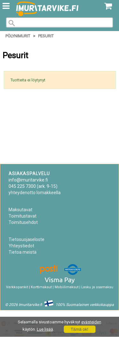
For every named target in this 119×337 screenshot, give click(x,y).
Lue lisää (45, 329)
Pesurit (46, 36)
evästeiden (91, 322)
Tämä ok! (80, 329)
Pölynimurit (17, 36)
